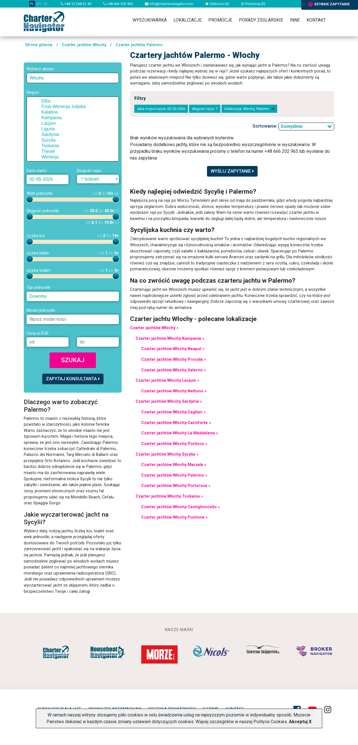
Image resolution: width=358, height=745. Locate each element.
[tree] (73, 129)
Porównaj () (253, 4)
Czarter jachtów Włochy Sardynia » (169, 401)
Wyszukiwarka (150, 20)
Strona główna (38, 45)
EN (39, 4)
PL (32, 4)
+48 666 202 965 (118, 4)
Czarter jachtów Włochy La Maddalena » (179, 433)
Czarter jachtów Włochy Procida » (173, 359)
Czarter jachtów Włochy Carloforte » (176, 422)
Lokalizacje (187, 20)
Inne (295, 20)
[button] (32, 101)
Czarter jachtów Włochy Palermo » (174, 475)
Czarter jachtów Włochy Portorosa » (175, 485)
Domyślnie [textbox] (292, 126)
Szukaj (72, 360)
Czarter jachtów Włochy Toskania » (169, 496)
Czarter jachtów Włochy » (154, 327)
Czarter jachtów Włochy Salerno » (173, 370)
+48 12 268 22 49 (76, 4)
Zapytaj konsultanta (73, 378)
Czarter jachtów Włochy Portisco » (174, 443)
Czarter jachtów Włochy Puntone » (174, 517)
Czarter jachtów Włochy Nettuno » (173, 391)
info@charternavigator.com (169, 4)
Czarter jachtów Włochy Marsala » (173, 464)
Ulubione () (217, 4)
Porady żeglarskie (261, 20)
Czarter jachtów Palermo (139, 45)
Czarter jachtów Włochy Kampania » (170, 338)
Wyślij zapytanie (232, 171)
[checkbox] (37, 101)
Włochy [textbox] (37, 78)
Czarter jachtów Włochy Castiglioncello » (180, 507)
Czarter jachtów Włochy (84, 45)
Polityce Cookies (270, 721)
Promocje (220, 20)
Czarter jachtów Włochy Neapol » (172, 348)
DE (46, 4)
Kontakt (316, 20)
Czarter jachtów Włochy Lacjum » (167, 380)
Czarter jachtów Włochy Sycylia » (167, 454)
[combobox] (73, 78)
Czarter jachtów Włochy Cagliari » (173, 412)
